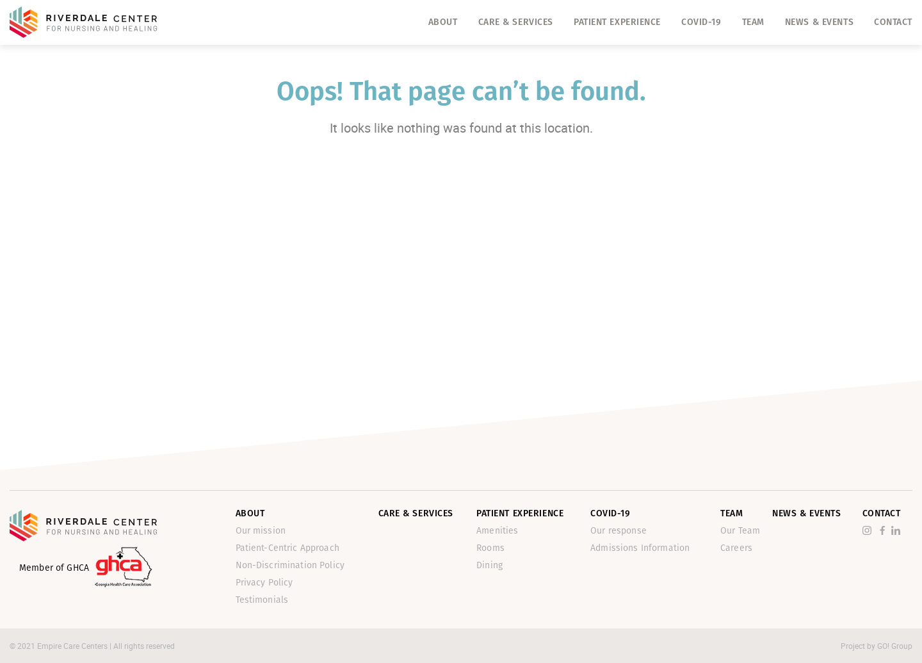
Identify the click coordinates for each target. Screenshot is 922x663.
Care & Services (515, 22)
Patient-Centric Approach (287, 548)
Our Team (740, 530)
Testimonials (262, 599)
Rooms (490, 548)
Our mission (261, 530)
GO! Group (894, 646)
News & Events (819, 22)
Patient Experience (617, 22)
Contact (893, 22)
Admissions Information (640, 548)
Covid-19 (701, 22)
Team (753, 22)
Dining (489, 565)
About (443, 22)
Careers (736, 548)
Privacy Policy (264, 582)
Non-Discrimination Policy (290, 565)
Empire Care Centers (73, 646)
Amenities (497, 530)
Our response (618, 530)
